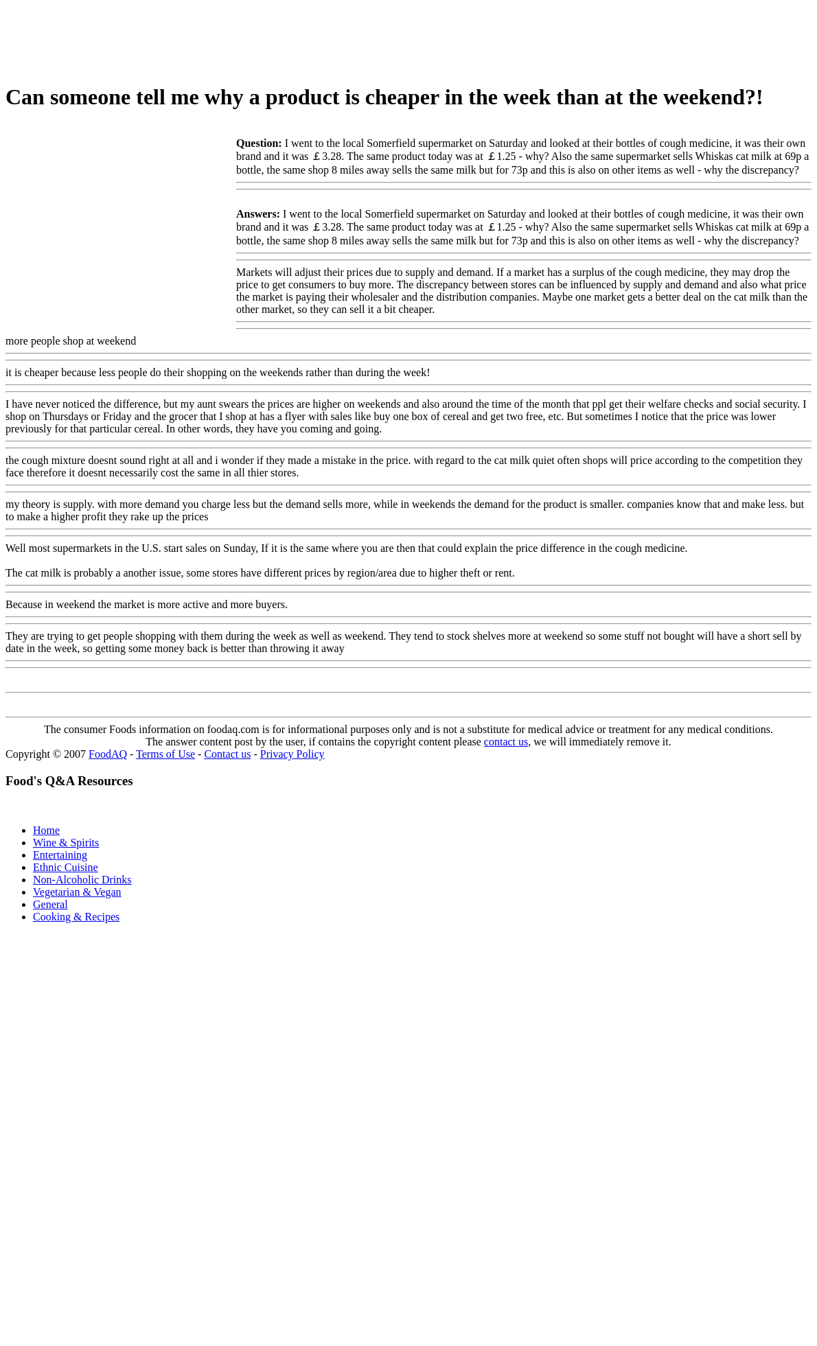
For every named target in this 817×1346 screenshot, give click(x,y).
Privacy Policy (292, 754)
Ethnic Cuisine (65, 867)
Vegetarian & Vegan (77, 892)
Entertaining (60, 855)
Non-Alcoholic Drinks (82, 879)
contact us (506, 741)
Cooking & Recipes (76, 917)
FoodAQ (108, 754)
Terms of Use (165, 754)
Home (46, 830)
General (50, 904)
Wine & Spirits (66, 842)
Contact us (227, 754)
